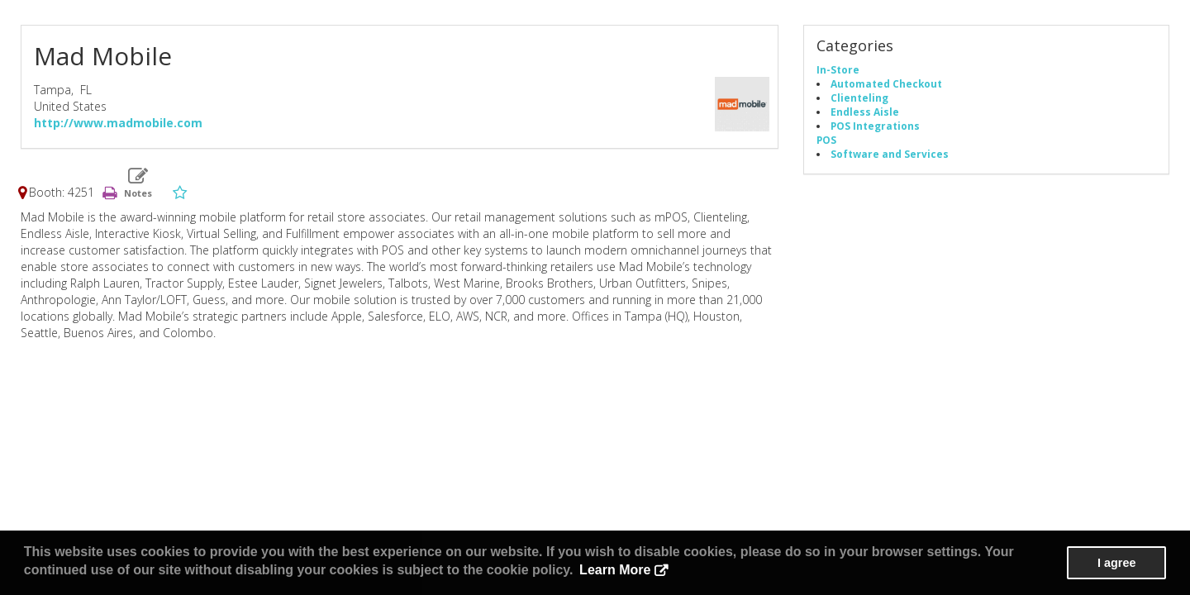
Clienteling (859, 97)
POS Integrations (875, 125)
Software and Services (890, 153)
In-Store (837, 69)
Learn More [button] (614, 570)
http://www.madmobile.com (118, 123)
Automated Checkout (886, 83)
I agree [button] (1116, 562)
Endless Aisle (865, 111)
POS (826, 139)
